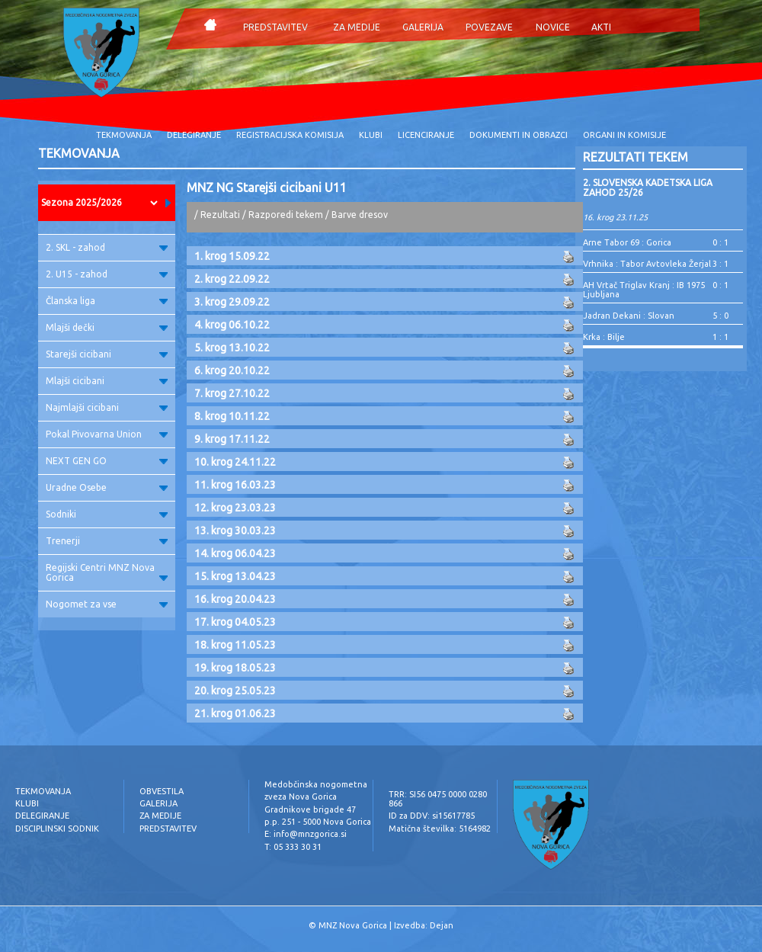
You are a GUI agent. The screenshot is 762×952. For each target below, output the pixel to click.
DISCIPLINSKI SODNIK (57, 828)
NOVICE (553, 27)
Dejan (441, 925)
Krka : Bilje (604, 336)
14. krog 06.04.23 (235, 553)
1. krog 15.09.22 (232, 256)
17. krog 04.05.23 (235, 622)
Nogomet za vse (107, 604)
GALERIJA (422, 27)
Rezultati (220, 215)
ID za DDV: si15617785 (432, 815)
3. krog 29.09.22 (232, 302)
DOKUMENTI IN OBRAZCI (518, 134)
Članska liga (107, 301)
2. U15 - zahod (107, 274)
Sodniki (107, 514)
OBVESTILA (161, 791)
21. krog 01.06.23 (235, 713)
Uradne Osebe (107, 487)
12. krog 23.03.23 (235, 508)
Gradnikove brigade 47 (310, 809)
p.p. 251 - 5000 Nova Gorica (317, 821)
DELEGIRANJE (194, 134)
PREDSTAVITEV (275, 27)
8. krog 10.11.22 (232, 416)
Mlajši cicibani (107, 381)
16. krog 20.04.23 (235, 599)
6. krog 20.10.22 (232, 370)
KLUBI (371, 134)
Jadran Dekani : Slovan (628, 315)
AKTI (601, 27)
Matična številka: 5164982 (440, 828)
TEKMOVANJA (124, 134)
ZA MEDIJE (356, 27)
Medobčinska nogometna (315, 784)
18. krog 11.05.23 (235, 645)
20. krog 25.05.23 (235, 690)
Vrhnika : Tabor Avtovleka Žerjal (647, 263)
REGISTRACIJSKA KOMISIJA (290, 134)
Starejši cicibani (107, 354)
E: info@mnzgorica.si (305, 833)
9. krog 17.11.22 (232, 439)
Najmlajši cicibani (107, 407)
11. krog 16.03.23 (235, 485)
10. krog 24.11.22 (235, 462)
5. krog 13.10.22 (232, 347)
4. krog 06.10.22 (232, 325)
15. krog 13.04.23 (235, 576)
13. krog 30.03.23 (235, 530)
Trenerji (107, 541)
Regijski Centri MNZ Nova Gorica (107, 572)
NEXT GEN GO (107, 461)
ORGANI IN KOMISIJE (624, 134)
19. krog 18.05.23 (235, 668)
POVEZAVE (489, 27)
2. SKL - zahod (107, 247)
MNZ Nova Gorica (353, 925)
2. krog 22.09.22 (232, 279)
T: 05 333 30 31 (293, 846)
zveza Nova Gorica (300, 796)
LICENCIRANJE (426, 134)
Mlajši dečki (107, 327)
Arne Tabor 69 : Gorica (627, 242)
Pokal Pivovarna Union (107, 434)
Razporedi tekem (285, 215)
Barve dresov (359, 215)
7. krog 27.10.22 (232, 393)
